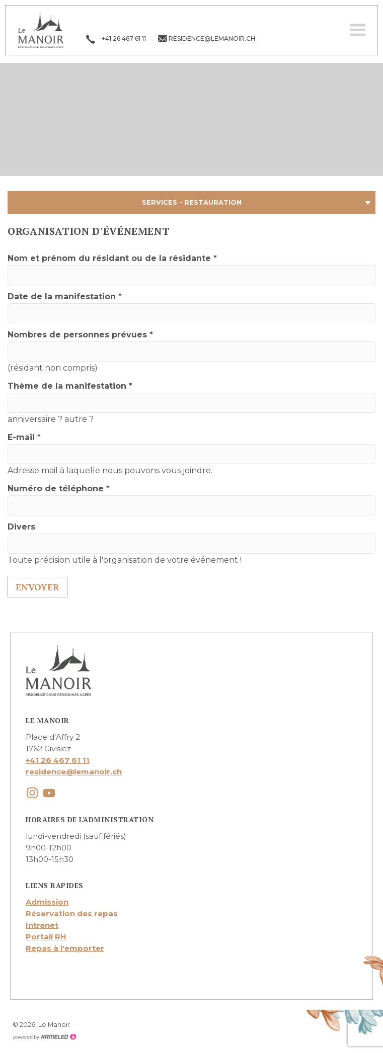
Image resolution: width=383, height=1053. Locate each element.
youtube (49, 792)
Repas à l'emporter (65, 948)
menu (358, 30)
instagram (32, 792)
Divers (21, 527)
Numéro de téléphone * (59, 488)
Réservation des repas (72, 913)
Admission (47, 902)
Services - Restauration (191, 202)
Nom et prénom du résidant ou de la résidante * (112, 258)
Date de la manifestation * (65, 296)
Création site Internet (44, 1036)
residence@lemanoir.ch (74, 771)
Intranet (42, 925)
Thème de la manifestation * (70, 386)
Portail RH (46, 936)
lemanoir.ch (40, 30)
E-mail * (24, 437)
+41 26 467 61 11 (58, 760)
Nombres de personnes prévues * (80, 334)
